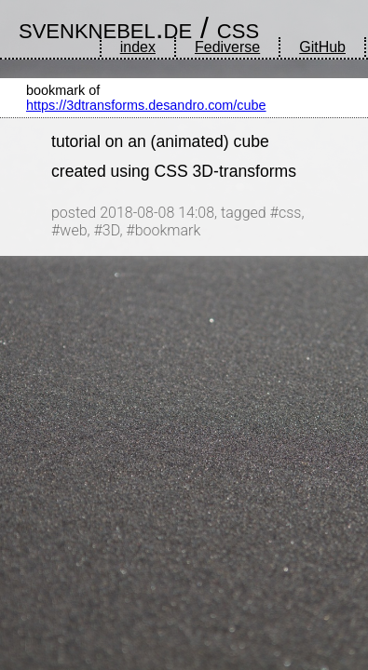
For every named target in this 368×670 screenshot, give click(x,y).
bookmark (168, 230)
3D (111, 230)
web (73, 230)
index (138, 47)
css (238, 28)
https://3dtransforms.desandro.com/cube (146, 105)
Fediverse (227, 47)
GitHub (322, 47)
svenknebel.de (105, 28)
